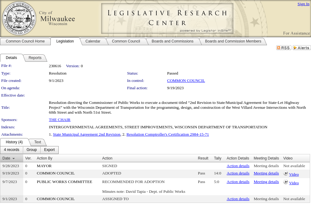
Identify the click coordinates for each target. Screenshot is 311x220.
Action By (45, 158)
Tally (217, 158)
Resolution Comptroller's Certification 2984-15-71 (167, 134)
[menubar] (29, 150)
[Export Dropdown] (49, 150)
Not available (294, 165)
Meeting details (266, 165)
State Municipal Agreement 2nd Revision (86, 134)
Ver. (28, 158)
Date (6, 158)
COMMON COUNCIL (186, 80)
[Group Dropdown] (31, 150)
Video (294, 174)
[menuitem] (11, 150)
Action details (238, 165)
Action (107, 158)
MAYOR (44, 165)
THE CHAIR (60, 119)
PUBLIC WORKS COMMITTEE (64, 181)
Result (203, 158)
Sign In (303, 4)
